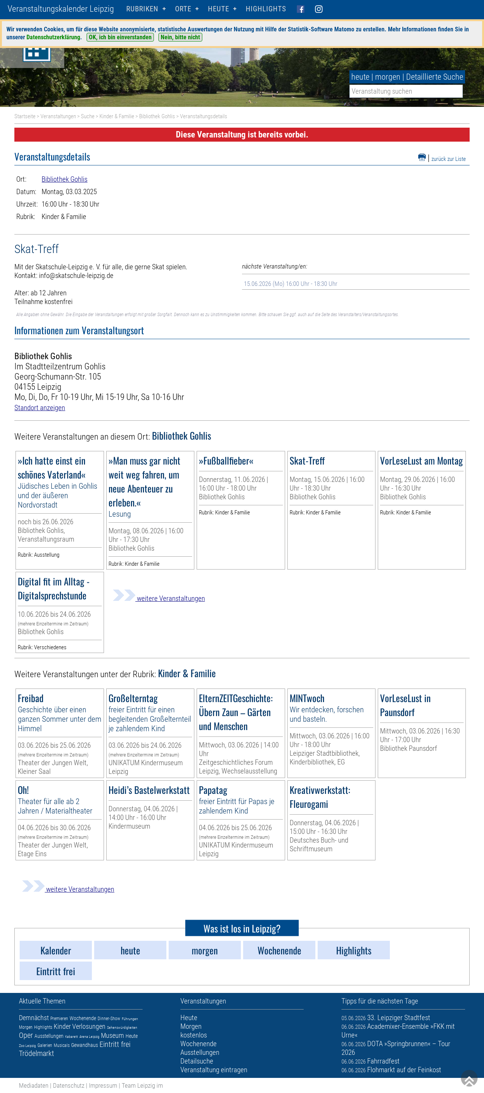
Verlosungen (88, 1026)
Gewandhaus (84, 1045)
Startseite (25, 116)
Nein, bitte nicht (180, 37)
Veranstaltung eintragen (213, 1069)
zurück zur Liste (448, 159)
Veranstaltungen (58, 116)
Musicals (62, 1045)
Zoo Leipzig (27, 1046)
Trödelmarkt (36, 1053)
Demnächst (34, 1018)
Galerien (44, 1045)
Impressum (103, 1085)
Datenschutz (68, 1085)
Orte (183, 9)
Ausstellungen (49, 1036)
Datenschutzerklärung (53, 37)
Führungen (130, 1019)
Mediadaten (33, 1085)
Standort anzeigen (39, 407)
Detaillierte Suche (434, 77)
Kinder (62, 1026)
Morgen (26, 1027)
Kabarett (71, 1036)
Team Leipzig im (142, 1085)
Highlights (266, 9)
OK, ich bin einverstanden (120, 37)
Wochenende (83, 1018)
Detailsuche (196, 1061)
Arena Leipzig (89, 1036)
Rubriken (142, 9)
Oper (26, 1035)
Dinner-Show (109, 1018)
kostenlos (193, 1035)
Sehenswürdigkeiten (122, 1027)
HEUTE (218, 9)
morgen (387, 77)
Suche (88, 116)
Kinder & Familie (116, 116)
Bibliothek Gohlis (157, 116)
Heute (132, 1036)
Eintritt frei (114, 1044)
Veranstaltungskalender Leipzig (61, 9)
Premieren (59, 1018)
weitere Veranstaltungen (159, 598)
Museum (112, 1035)
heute (360, 77)
